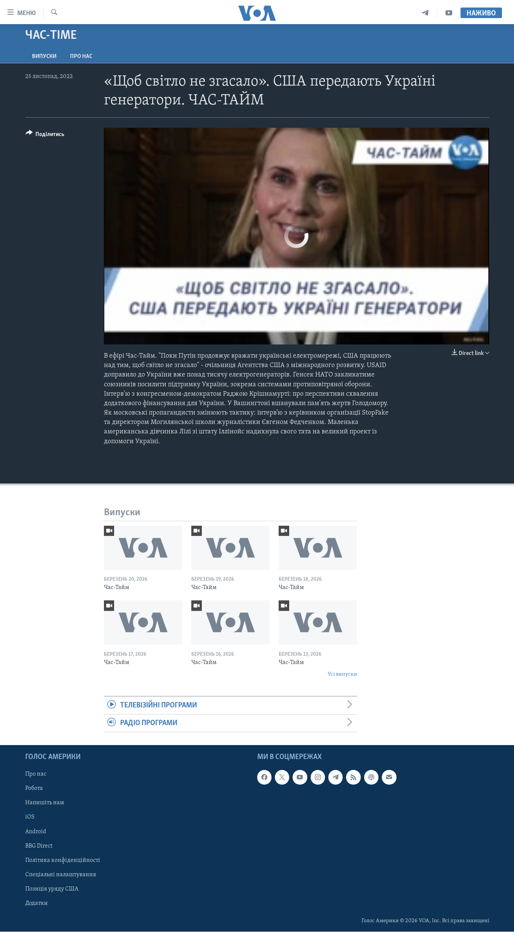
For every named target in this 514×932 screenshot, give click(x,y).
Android (35, 832)
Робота (34, 789)
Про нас (81, 57)
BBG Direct (38, 846)
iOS (30, 817)
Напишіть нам (44, 803)
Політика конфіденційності (62, 860)
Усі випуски (342, 674)
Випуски (44, 57)
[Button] (45, 135)
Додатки (36, 903)
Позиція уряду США (51, 889)
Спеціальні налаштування (60, 875)
